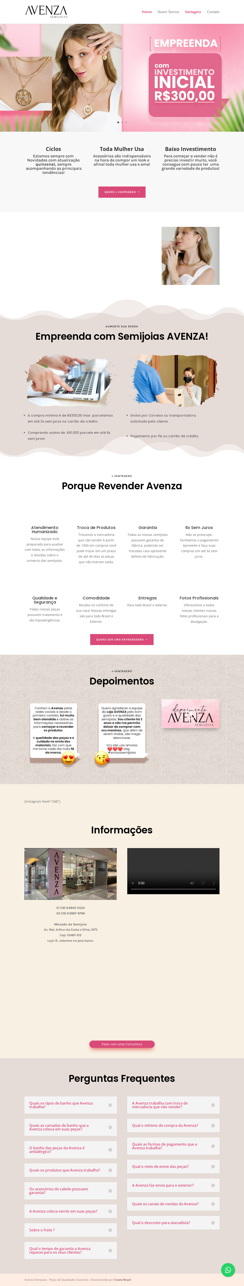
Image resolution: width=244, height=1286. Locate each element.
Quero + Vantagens (120, 192)
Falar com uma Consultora (122, 1044)
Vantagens (193, 12)
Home (147, 12)
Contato (213, 12)
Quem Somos (168, 12)
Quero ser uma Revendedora (120, 639)
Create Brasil (122, 1280)
